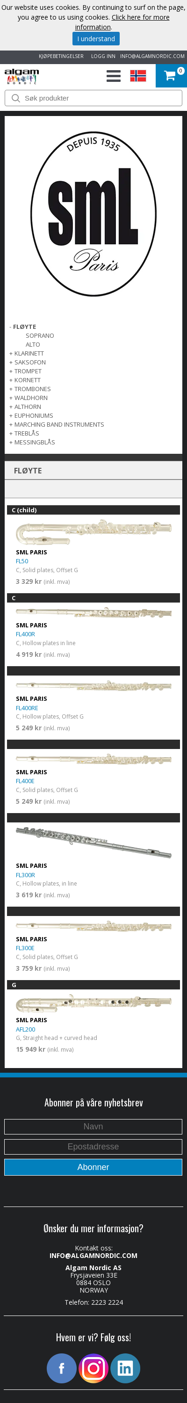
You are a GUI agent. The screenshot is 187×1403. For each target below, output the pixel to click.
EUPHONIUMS (33, 415)
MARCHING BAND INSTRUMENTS (59, 424)
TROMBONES (32, 389)
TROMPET (28, 371)
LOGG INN (101, 56)
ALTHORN (27, 406)
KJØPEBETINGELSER (60, 56)
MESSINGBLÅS (34, 442)
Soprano (40, 335)
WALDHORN (31, 397)
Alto (33, 344)
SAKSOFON (30, 362)
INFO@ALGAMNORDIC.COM (152, 56)
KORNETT (27, 380)
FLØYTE (24, 326)
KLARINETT (29, 353)
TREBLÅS (26, 433)
